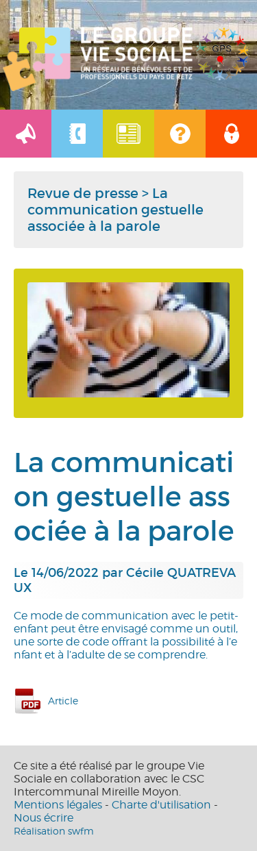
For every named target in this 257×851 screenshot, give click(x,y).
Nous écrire (43, 817)
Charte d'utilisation (161, 804)
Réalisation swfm (54, 831)
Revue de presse (82, 193)
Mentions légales (58, 804)
